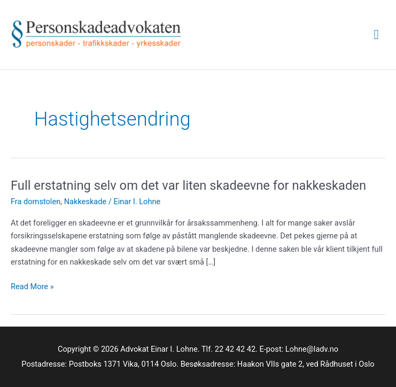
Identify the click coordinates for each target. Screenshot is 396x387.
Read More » (32, 286)
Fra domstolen (35, 201)
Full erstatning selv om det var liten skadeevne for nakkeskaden (188, 185)
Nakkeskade (85, 201)
